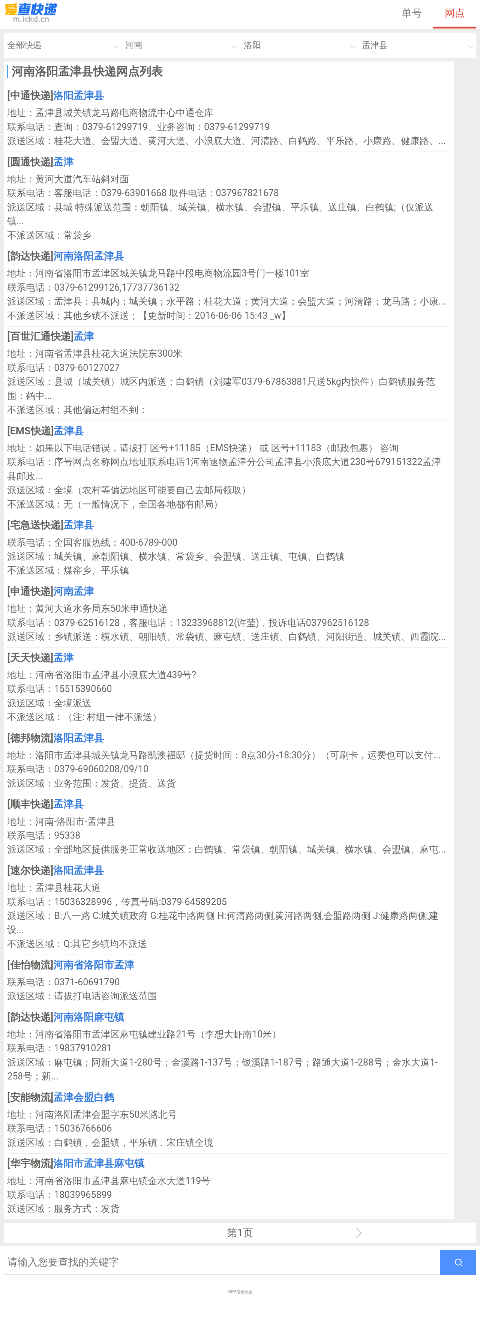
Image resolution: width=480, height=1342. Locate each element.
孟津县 (375, 45)
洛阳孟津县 (78, 96)
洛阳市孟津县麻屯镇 (98, 1163)
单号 (412, 13)
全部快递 (24, 45)
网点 (455, 13)
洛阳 (252, 45)
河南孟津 (73, 591)
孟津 (63, 162)
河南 (133, 45)
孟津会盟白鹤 (83, 1097)
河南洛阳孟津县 (88, 256)
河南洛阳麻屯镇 (88, 1017)
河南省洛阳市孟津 (93, 965)
